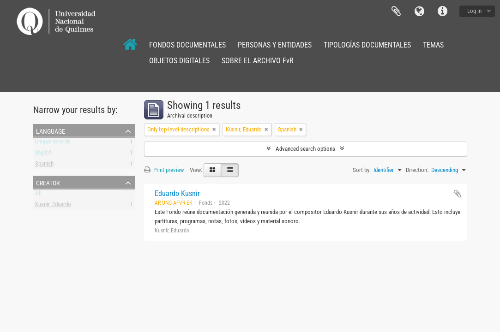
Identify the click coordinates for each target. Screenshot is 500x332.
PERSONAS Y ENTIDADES (275, 45)
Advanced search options (305, 148)
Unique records (53, 143)
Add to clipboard (457, 193)
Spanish (44, 165)
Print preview (164, 169)
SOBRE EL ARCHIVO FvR (258, 60)
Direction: (417, 169)
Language (419, 11)
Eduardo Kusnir (177, 193)
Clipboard (396, 11)
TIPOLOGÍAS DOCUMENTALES (367, 45)
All (38, 194)
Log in (474, 10)
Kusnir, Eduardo (53, 205)
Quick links (442, 11)
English (43, 154)
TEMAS (433, 45)
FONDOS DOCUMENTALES (187, 45)
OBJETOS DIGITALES (179, 60)
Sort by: (362, 169)
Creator (48, 182)
